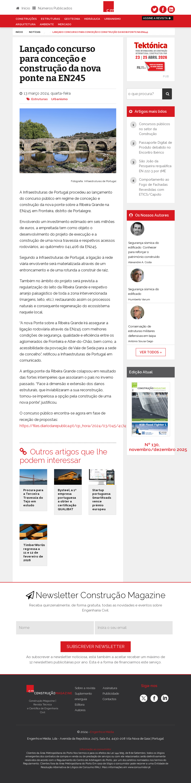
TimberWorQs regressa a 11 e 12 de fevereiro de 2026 (34, 552)
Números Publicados (52, 8)
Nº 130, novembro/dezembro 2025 (158, 447)
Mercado (64, 24)
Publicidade (111, 693)
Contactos (109, 699)
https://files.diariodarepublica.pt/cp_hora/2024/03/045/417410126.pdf (81, 426)
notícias (35, 32)
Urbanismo (112, 18)
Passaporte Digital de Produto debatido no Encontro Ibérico (155, 147)
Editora (79, 704)
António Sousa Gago (140, 341)
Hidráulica (92, 18)
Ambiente (47, 24)
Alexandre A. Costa (140, 262)
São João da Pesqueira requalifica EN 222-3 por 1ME (155, 166)
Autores (80, 710)
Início (23, 8)
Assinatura (110, 688)
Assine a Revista (157, 18)
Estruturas (50, 18)
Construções (26, 18)
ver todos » (151, 352)
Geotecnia (72, 18)
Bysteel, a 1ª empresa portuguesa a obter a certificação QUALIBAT (67, 499)
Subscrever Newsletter (95, 646)
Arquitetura (26, 24)
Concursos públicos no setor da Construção (154, 129)
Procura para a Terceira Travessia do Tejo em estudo (33, 497)
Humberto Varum (139, 299)
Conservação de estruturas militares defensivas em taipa (142, 331)
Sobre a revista (85, 688)
